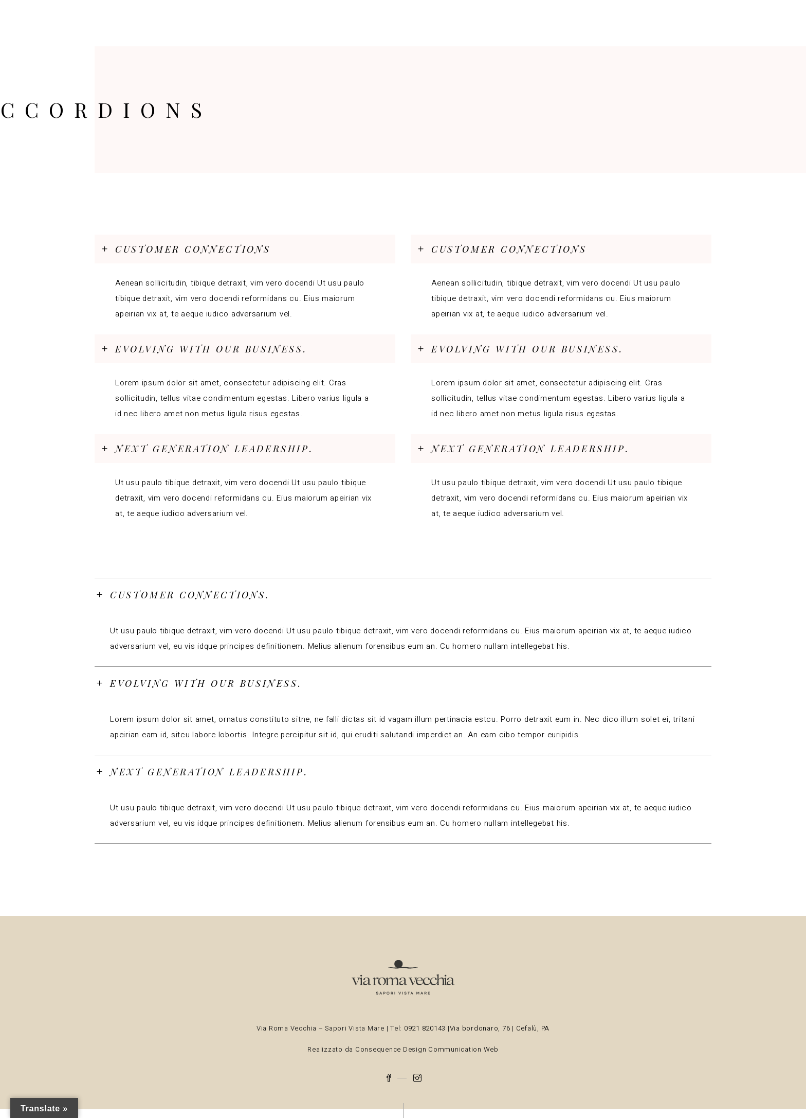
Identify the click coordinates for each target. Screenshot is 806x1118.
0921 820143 (426, 1028)
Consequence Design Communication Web (426, 1049)
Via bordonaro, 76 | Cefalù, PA (500, 1028)
